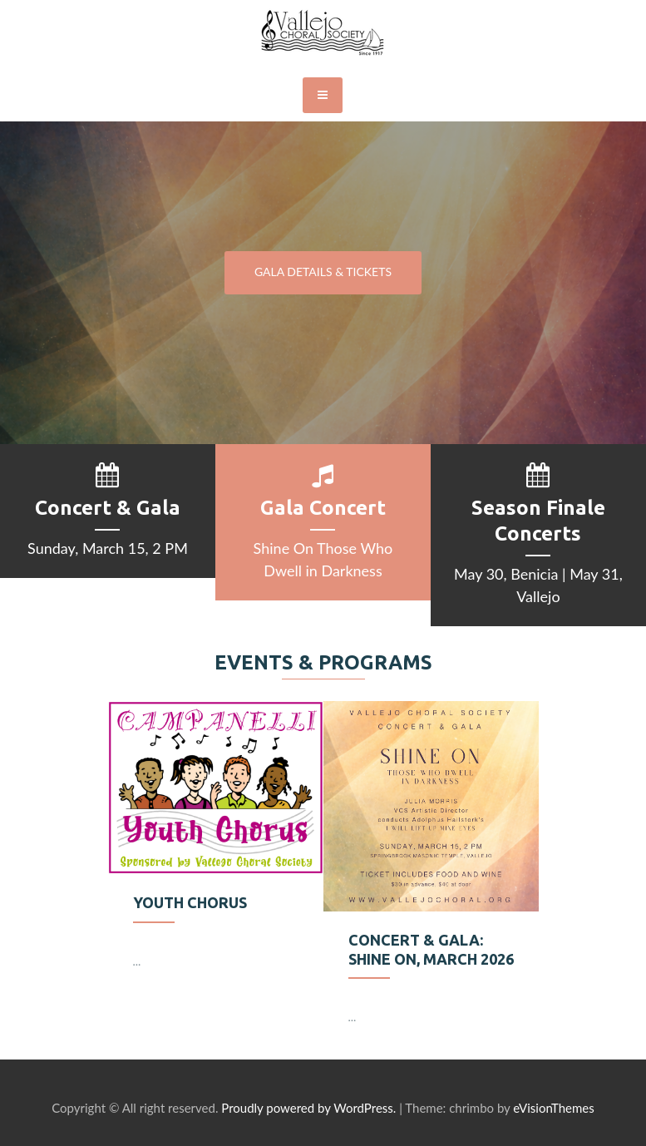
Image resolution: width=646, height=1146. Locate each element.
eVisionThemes (553, 1107)
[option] (215, 852)
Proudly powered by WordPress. (308, 1107)
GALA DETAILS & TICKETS (323, 271)
